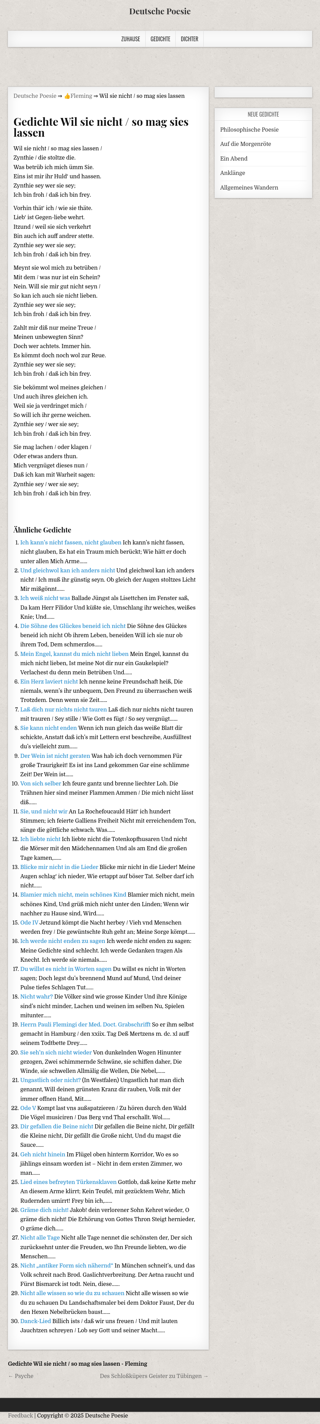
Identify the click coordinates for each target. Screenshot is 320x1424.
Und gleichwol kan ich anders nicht (68, 571)
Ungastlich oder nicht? (51, 1080)
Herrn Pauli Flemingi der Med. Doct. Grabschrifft (86, 1025)
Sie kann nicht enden (49, 728)
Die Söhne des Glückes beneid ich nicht (73, 626)
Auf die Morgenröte (245, 144)
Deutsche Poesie (160, 10)
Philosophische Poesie (249, 130)
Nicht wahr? (37, 997)
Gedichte (161, 39)
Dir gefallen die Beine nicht (57, 1127)
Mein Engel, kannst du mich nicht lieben (75, 654)
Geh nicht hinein (43, 1155)
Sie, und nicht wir (44, 812)
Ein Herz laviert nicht (49, 682)
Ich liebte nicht (41, 839)
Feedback (20, 1416)
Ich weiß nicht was (45, 598)
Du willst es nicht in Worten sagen (66, 969)
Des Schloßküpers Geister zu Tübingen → (154, 1376)
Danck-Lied (36, 1321)
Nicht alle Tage (40, 1238)
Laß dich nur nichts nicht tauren (64, 710)
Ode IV (29, 923)
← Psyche (20, 1376)
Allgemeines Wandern (249, 188)
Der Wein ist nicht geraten (55, 756)
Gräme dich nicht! (45, 1210)
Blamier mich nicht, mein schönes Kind (74, 895)
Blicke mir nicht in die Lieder (59, 867)
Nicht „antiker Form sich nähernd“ (67, 1266)
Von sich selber (41, 784)
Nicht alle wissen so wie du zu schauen (73, 1293)
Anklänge (232, 173)
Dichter (189, 39)
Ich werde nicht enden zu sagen (63, 941)
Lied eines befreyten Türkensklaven (69, 1182)
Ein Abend (233, 159)
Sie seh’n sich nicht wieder (56, 1053)
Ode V (28, 1108)
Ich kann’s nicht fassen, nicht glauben (71, 543)
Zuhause (130, 39)
